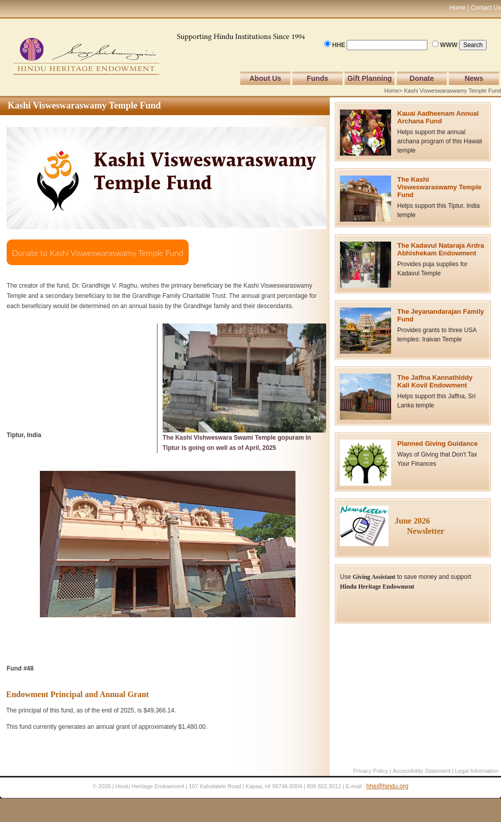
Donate (421, 78)
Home (391, 91)
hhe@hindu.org (387, 786)
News (474, 78)
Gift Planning (369, 78)
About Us (265, 78)
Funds (317, 78)
